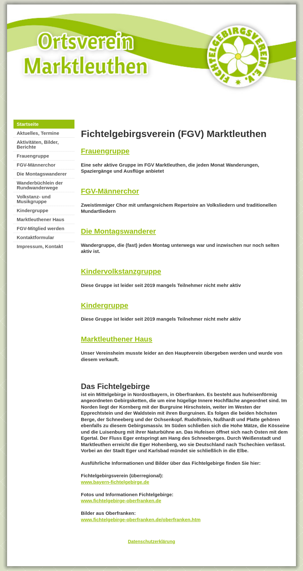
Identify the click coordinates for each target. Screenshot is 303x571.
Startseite (28, 124)
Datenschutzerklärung (151, 541)
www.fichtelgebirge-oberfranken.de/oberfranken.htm (141, 519)
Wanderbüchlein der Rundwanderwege (40, 185)
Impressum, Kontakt (40, 246)
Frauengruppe (33, 156)
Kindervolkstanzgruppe (121, 271)
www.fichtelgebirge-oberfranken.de (121, 500)
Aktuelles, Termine (38, 133)
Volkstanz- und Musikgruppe (34, 199)
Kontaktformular (35, 237)
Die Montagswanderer (42, 174)
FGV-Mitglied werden (40, 228)
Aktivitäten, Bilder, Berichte (38, 144)
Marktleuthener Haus (40, 219)
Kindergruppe (32, 210)
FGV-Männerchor (36, 165)
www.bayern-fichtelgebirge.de (115, 482)
